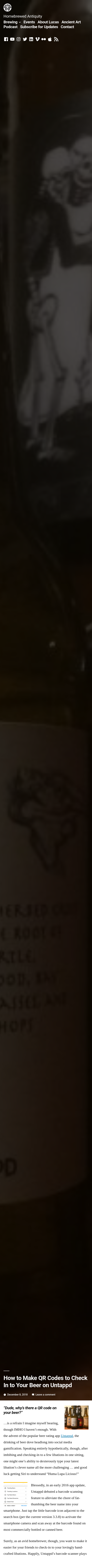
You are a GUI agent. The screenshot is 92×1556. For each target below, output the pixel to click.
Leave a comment (45, 1394)
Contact (67, 26)
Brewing (10, 22)
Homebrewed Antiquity (23, 16)
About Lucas (48, 22)
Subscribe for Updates (39, 26)
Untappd (67, 1436)
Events (29, 22)
